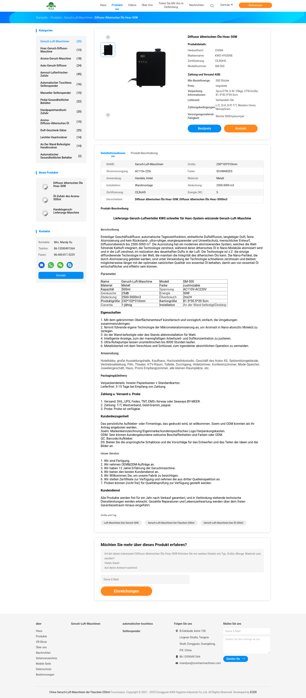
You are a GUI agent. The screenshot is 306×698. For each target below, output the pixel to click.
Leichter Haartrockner (61, 137)
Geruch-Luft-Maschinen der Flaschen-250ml (171, 523)
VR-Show (41, 641)
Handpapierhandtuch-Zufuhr (61, 111)
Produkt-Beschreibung (144, 153)
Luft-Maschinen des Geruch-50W (121, 523)
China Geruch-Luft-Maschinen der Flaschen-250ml (79, 692)
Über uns (41, 647)
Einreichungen (126, 591)
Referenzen (255, 5)
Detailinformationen (113, 153)
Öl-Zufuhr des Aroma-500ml (66, 198)
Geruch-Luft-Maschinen (61, 41)
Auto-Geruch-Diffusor (61, 65)
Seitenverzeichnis (46, 658)
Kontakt (61, 275)
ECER (253, 692)
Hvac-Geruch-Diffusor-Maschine (61, 50)
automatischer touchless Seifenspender (61, 84)
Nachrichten (43, 652)
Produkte (41, 636)
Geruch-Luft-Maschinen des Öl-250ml (223, 523)
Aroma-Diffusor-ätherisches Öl (61, 122)
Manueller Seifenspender (61, 93)
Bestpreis (204, 128)
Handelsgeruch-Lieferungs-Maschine (66, 211)
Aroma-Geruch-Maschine (61, 58)
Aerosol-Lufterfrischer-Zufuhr (61, 74)
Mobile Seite (43, 663)
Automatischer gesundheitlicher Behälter (61, 156)
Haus (39, 630)
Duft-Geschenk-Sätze (61, 130)
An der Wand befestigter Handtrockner (61, 146)
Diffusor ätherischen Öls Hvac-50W (68, 184)
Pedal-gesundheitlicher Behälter (61, 101)
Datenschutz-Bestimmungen (45, 672)
